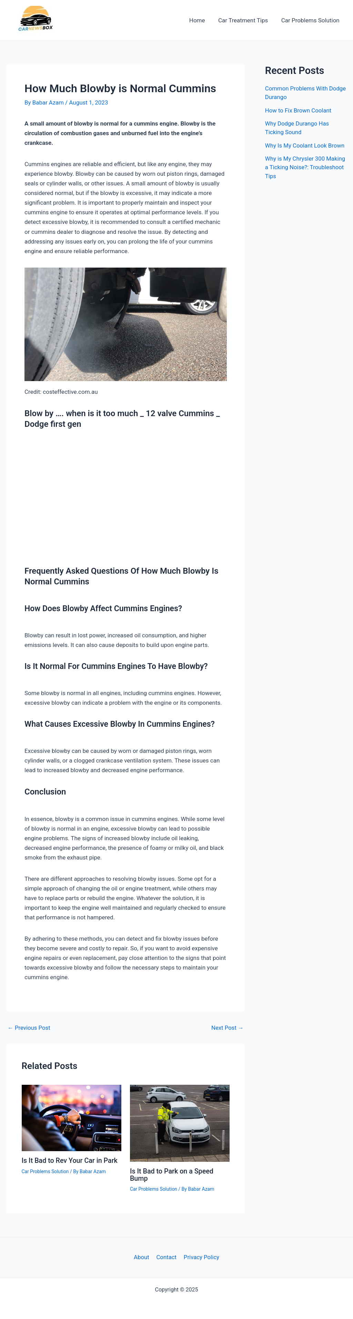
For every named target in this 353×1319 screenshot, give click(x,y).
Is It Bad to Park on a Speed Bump (172, 1174)
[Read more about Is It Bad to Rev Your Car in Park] (71, 1117)
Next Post (227, 1028)
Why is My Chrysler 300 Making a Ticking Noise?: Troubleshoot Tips (297, 167)
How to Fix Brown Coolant (298, 110)
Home (201, 20)
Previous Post (29, 1028)
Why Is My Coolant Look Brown (305, 145)
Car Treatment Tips (245, 20)
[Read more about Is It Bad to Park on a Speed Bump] (180, 1123)
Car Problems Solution (311, 20)
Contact (166, 1257)
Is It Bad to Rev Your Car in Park (70, 1160)
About (142, 1257)
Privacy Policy (200, 1257)
